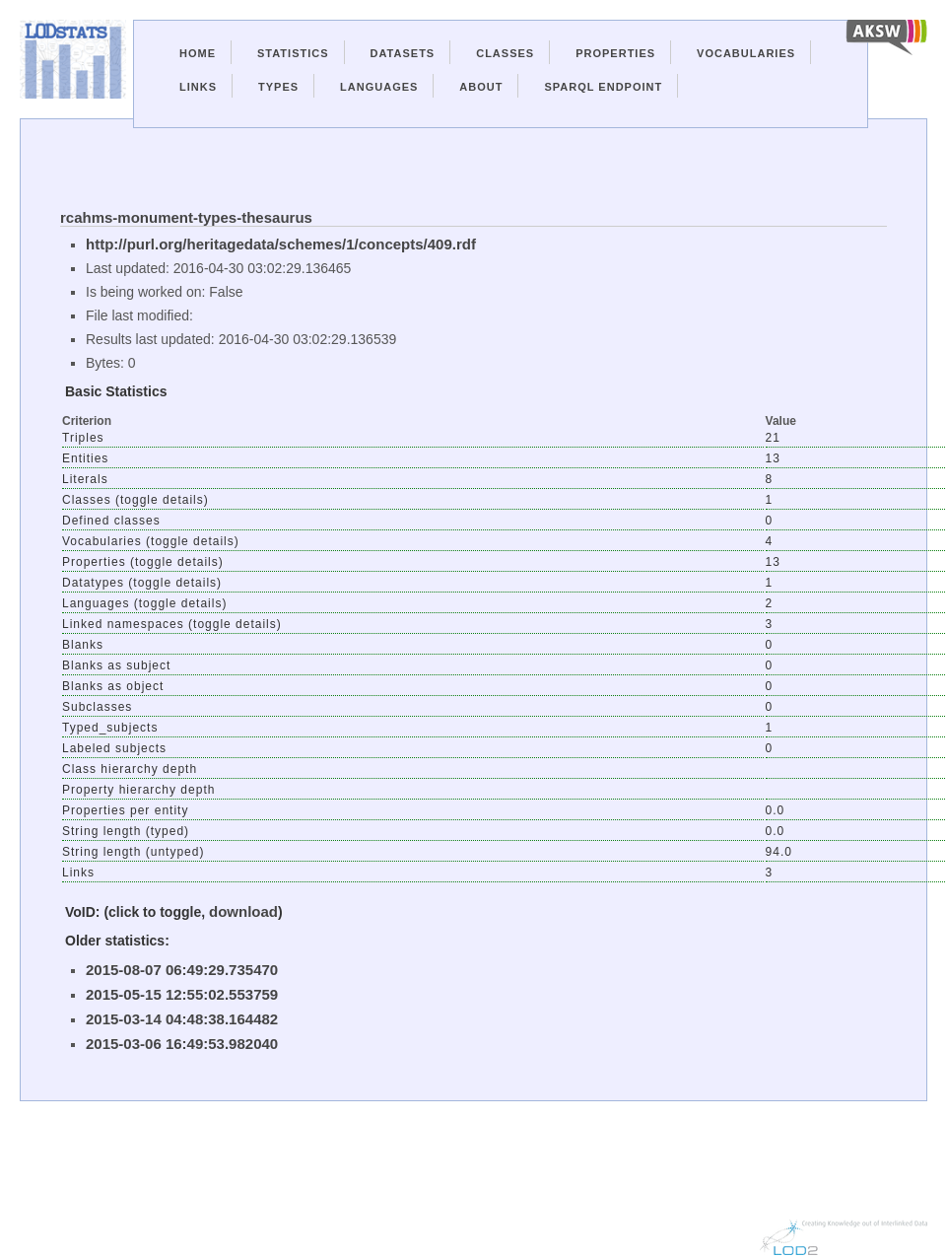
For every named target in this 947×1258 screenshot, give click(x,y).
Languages (379, 87)
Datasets (403, 53)
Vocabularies (746, 53)
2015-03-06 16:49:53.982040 (182, 1043)
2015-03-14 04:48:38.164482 (182, 1019)
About (481, 87)
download (243, 911)
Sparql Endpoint (603, 87)
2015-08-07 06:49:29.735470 (182, 969)
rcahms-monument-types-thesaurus (186, 217)
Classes (505, 53)
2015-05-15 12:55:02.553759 (182, 994)
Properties (615, 53)
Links (198, 87)
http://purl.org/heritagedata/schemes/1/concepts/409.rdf (281, 244)
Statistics (293, 53)
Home (197, 53)
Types (278, 87)
